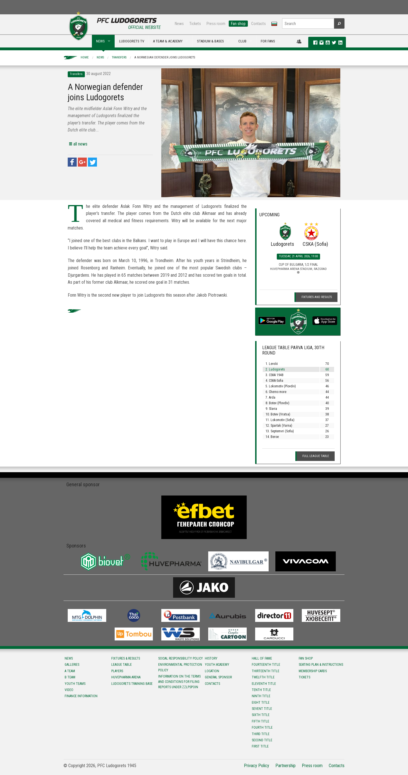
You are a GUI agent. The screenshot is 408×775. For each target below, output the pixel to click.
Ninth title (261, 696)
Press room (216, 23)
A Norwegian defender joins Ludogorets (164, 57)
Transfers (119, 57)
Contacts (258, 23)
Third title (260, 734)
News (179, 23)
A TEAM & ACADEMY (168, 41)
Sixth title (260, 715)
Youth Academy (217, 665)
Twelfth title (263, 677)
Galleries (72, 665)
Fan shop (238, 23)
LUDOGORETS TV (131, 41)
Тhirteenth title (265, 671)
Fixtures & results (125, 658)
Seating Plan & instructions (321, 665)
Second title (262, 740)
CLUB (242, 41)
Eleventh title (264, 684)
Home (85, 57)
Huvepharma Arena (125, 677)
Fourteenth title (266, 665)
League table (121, 665)
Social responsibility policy (180, 658)
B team (70, 677)
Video (69, 690)
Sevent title (262, 709)
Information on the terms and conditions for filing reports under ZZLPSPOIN (179, 681)
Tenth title (261, 690)
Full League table (315, 456)
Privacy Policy (256, 765)
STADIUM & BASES (210, 41)
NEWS (100, 41)
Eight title (260, 702)
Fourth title (262, 727)
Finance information (81, 696)
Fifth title (260, 721)
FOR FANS (268, 41)
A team (70, 671)
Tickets (195, 23)
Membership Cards (313, 671)
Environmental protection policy (180, 667)
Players (117, 671)
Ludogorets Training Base (132, 684)
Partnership (285, 765)
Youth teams (75, 684)
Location (212, 671)
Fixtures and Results (317, 297)
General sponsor (218, 677)
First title (260, 746)
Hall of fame (262, 658)
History (211, 658)
